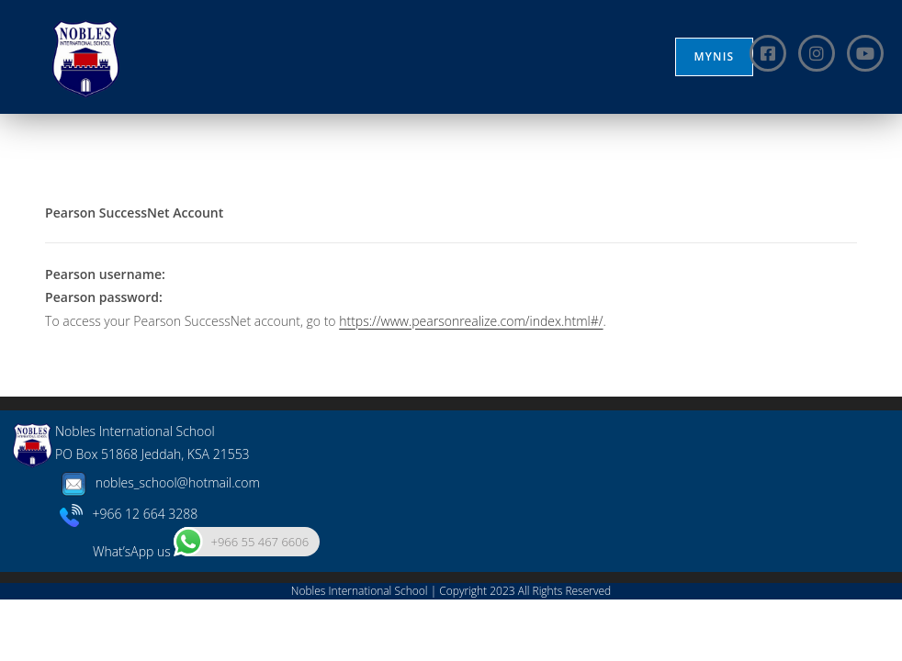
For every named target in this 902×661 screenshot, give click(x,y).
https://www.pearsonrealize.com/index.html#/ (471, 321)
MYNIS (714, 56)
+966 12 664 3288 (129, 575)
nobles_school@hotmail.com (157, 544)
